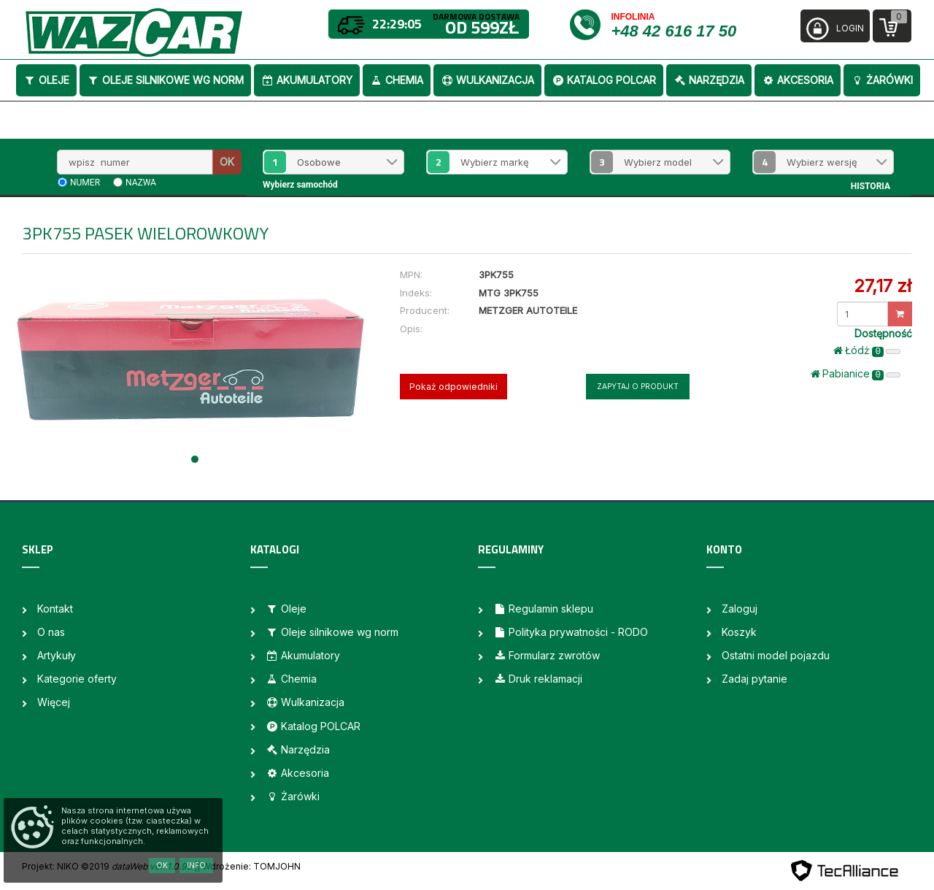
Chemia (396, 80)
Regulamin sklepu (543, 608)
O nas (51, 632)
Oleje (46, 80)
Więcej (53, 702)
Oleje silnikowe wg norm (165, 80)
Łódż (866, 350)
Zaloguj (739, 608)
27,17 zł (882, 285)
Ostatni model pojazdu (776, 655)
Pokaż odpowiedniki (453, 386)
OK (227, 162)
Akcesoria (797, 80)
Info (196, 865)
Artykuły (56, 655)
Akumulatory (306, 80)
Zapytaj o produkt (638, 386)
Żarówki (882, 80)
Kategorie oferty (77, 678)
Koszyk (739, 632)
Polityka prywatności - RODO (570, 632)
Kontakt (55, 608)
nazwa (141, 182)
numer (85, 182)
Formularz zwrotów (546, 655)
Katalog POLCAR (604, 80)
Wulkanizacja (487, 80)
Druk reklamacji (537, 678)
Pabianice (855, 373)
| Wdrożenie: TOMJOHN (249, 866)
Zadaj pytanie (754, 678)
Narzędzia (709, 80)
